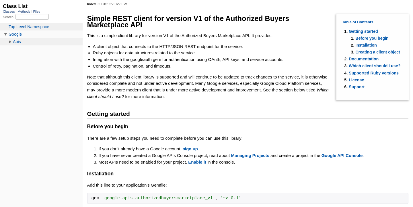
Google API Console (342, 155)
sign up (190, 148)
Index (91, 4)
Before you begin (372, 38)
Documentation (364, 59)
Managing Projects (250, 155)
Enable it (197, 162)
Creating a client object (377, 52)
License (356, 80)
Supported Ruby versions (374, 73)
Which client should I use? (374, 66)
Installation (366, 45)
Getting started (363, 31)
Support (357, 87)
